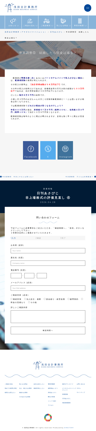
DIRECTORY (69, 427)
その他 (32, 302)
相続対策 (16, 299)
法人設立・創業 (32, 299)
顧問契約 (73, 299)
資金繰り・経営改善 (54, 299)
